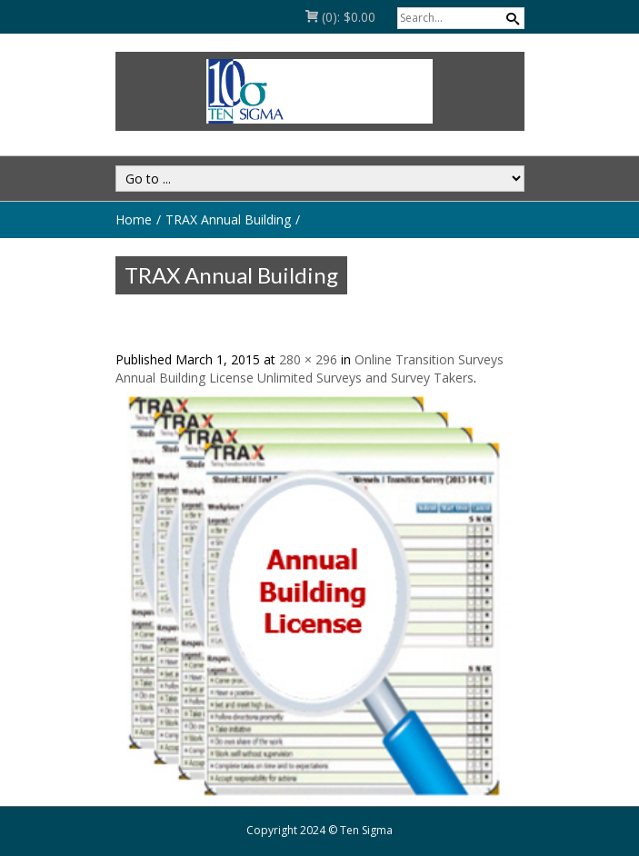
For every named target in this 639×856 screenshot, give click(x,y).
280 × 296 (308, 359)
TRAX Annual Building (228, 219)
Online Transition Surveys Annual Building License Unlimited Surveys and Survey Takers (309, 368)
